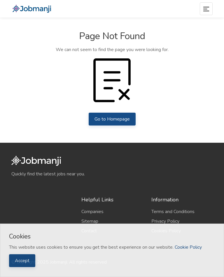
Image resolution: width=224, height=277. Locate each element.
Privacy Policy (165, 221)
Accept (22, 260)
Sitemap (89, 221)
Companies (92, 211)
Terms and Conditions (173, 211)
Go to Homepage (112, 119)
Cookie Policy (188, 247)
